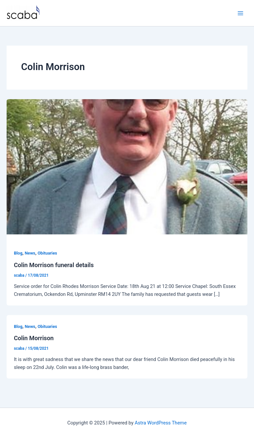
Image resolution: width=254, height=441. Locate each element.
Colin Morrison (34, 338)
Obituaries (47, 253)
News (30, 253)
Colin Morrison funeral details (54, 264)
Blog (18, 253)
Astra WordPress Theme (161, 423)
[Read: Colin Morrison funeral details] (127, 167)
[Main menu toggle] (240, 13)
